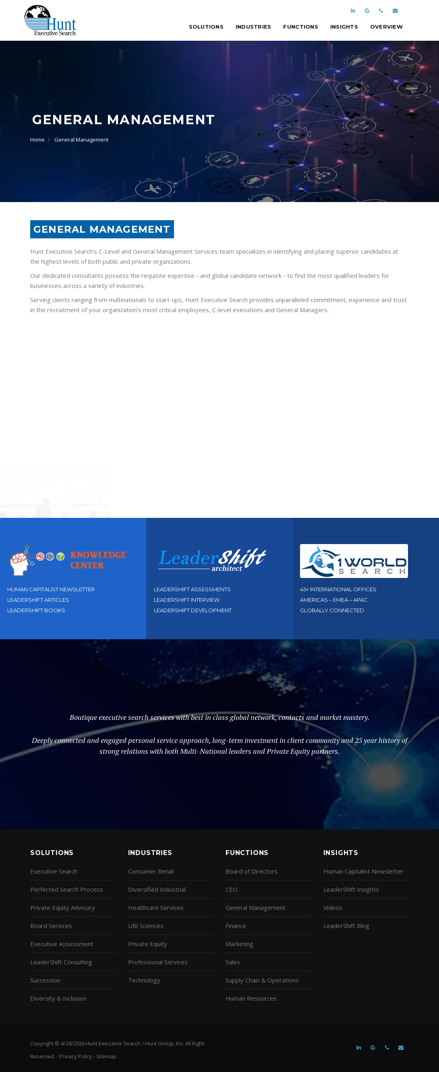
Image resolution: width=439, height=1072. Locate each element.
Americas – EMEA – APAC (334, 599)
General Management (81, 139)
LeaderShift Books (36, 610)
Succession (45, 980)
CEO (232, 889)
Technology (144, 980)
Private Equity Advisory (62, 907)
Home (37, 139)
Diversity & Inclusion (58, 998)
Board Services (51, 926)
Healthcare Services (156, 907)
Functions (300, 26)
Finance (236, 926)
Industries (253, 26)
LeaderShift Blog (346, 926)
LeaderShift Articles (38, 599)
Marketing (239, 944)
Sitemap (106, 1056)
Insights (344, 26)
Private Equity (147, 944)
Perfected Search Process (66, 889)
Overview (386, 26)
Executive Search (53, 871)
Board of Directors (251, 871)
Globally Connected (332, 610)
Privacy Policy (75, 1056)
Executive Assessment (61, 944)
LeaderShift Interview (187, 599)
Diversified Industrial (157, 889)
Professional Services (158, 962)
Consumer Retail (151, 871)
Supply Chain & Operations (262, 980)
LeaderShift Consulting (61, 962)
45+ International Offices (338, 589)
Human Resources (251, 998)
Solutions (206, 26)
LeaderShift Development (193, 610)
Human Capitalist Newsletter (51, 589)
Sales (233, 962)
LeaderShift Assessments (192, 589)
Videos (332, 907)
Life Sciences (146, 926)
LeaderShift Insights (351, 889)
